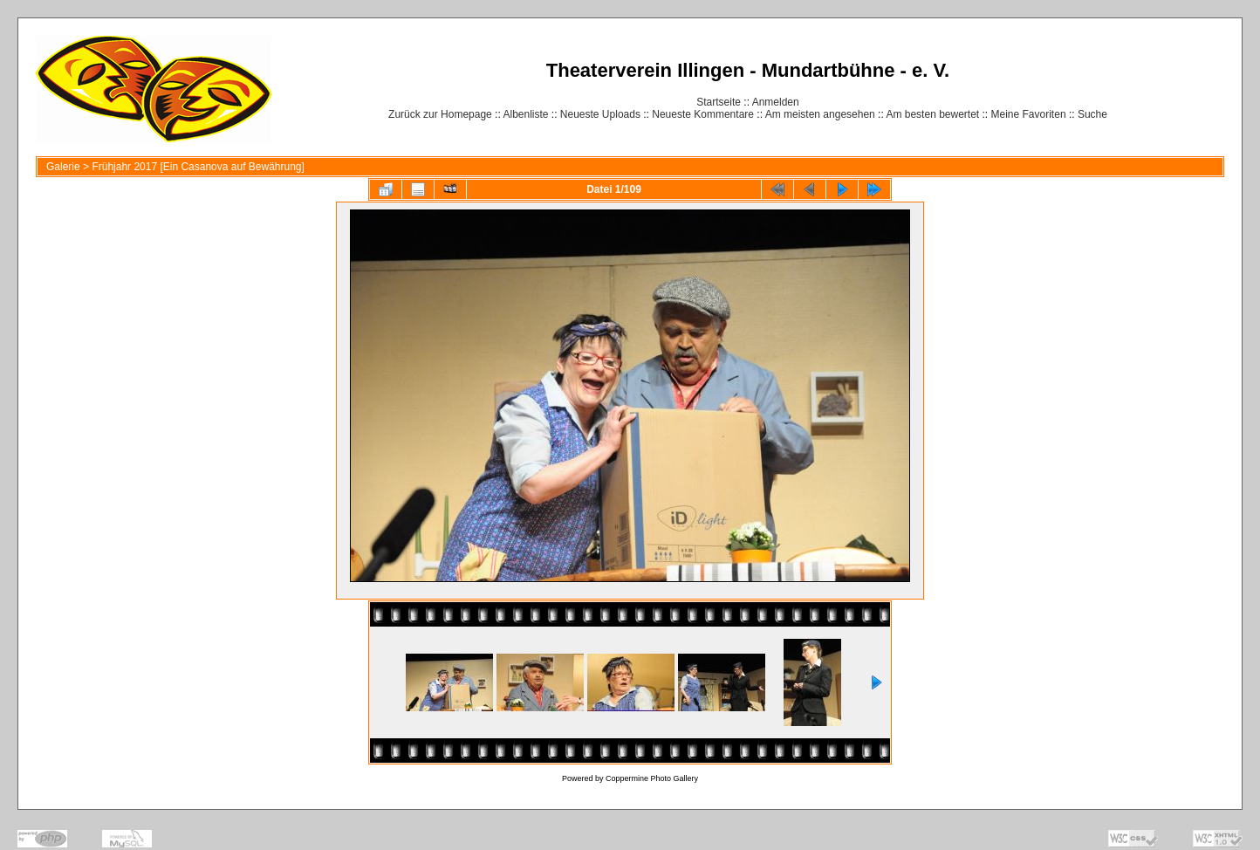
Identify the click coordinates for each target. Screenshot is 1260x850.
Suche (1092, 114)
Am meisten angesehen (820, 114)
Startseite (718, 102)
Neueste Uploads (600, 114)
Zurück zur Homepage (440, 114)
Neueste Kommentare (703, 114)
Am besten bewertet (932, 114)
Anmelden (775, 102)
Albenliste (525, 114)
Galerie (63, 167)
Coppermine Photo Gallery (652, 778)
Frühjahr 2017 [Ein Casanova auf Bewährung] (198, 167)
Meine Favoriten (1028, 114)
